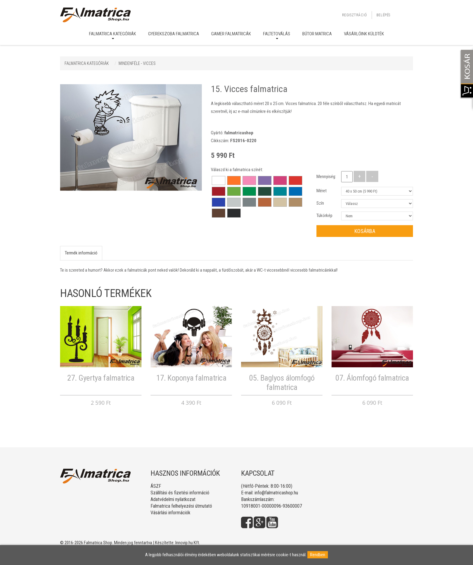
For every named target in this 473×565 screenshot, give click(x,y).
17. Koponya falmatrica (191, 377)
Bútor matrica (317, 34)
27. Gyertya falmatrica (100, 377)
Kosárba (364, 231)
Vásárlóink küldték (364, 34)
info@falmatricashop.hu (276, 493)
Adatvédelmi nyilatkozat (173, 499)
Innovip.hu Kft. (187, 542)
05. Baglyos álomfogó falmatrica (282, 382)
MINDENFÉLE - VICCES (137, 63)
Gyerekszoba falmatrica (173, 34)
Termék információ (81, 253)
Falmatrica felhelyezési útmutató (181, 506)
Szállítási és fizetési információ (180, 493)
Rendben (317, 554)
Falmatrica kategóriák (112, 34)
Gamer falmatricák (231, 34)
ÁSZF (156, 486)
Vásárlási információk (170, 513)
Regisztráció (354, 15)
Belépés (383, 15)
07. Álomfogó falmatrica (372, 377)
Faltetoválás (276, 34)
